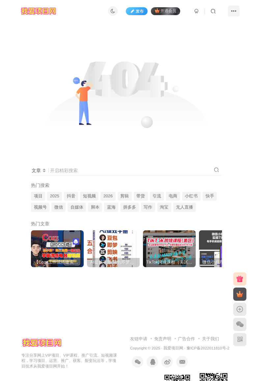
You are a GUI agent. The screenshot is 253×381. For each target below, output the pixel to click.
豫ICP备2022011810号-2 (208, 348)
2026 (108, 196)
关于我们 (210, 338)
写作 (148, 207)
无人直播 (184, 207)
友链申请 (138, 338)
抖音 (71, 196)
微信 (58, 207)
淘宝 (164, 207)
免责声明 (162, 338)
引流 (157, 196)
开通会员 (165, 10)
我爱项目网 (173, 348)
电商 (173, 196)
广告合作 (186, 338)
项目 (38, 196)
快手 (210, 196)
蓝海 (111, 207)
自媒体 (76, 207)
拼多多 (129, 207)
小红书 (191, 196)
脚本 (95, 207)
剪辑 (124, 196)
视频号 (40, 207)
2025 (54, 196)
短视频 (89, 196)
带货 (140, 196)
